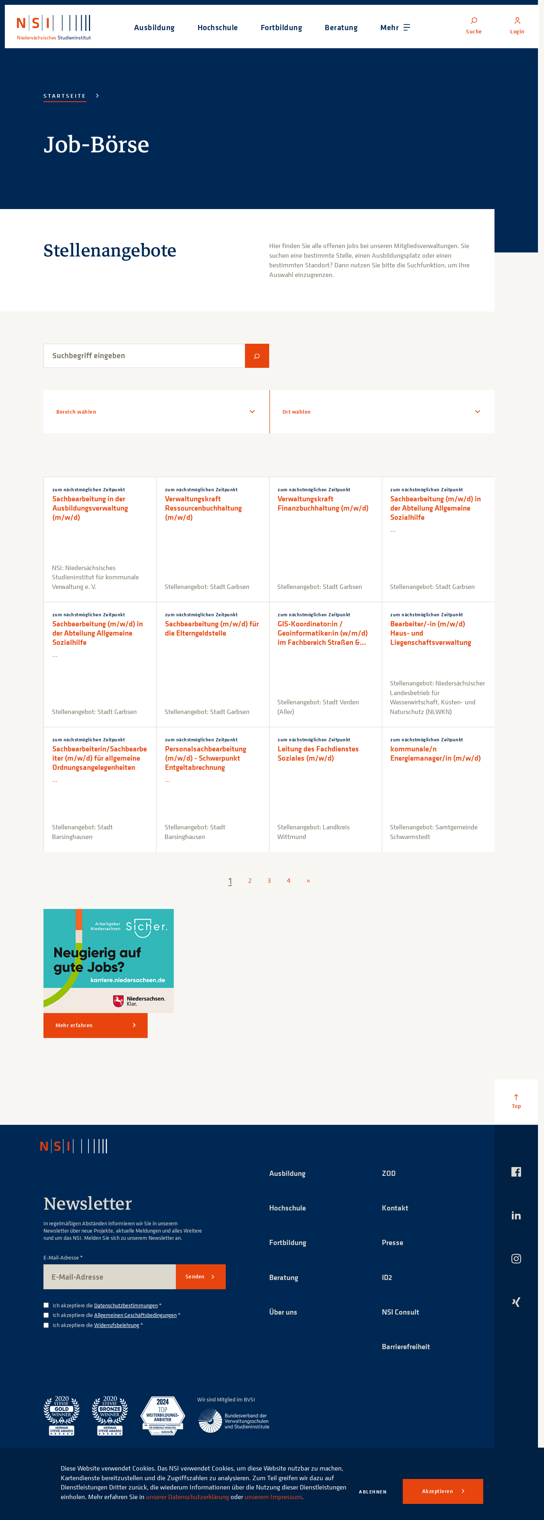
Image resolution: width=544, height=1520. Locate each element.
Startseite (65, 96)
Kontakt (395, 1207)
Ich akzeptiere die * (107, 1305)
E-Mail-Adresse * (63, 1257)
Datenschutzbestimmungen (126, 1305)
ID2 (387, 1277)
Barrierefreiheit (408, 1347)
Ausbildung (288, 1172)
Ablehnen (373, 1491)
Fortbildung (289, 1242)
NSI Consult (401, 1312)
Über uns (284, 1312)
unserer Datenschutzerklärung (235, 1487)
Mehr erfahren (74, 1025)
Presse (393, 1242)
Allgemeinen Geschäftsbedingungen (135, 1315)
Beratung (285, 1277)
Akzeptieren (438, 1491)
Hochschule (288, 1207)
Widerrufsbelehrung (116, 1325)
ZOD (389, 1172)
